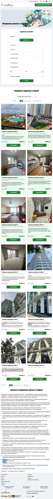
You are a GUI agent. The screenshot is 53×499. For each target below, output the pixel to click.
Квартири (30, 474)
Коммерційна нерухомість (33, 479)
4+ (42, 58)
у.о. (42, 71)
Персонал (3, 483)
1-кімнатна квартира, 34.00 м (10, 177)
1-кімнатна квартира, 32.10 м (36, 225)
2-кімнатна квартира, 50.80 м (10, 225)
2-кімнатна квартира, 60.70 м (10, 272)
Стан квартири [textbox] (13, 62)
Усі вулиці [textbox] (12, 49)
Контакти (3, 484)
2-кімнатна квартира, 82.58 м (36, 319)
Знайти (26, 80)
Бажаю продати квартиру (43, 4)
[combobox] (26, 45)
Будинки (29, 478)
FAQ (2, 478)
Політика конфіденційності (32, 493)
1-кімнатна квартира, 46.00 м (36, 272)
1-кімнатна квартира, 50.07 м (36, 365)
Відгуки (2, 479)
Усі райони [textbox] (12, 45)
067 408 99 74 (9, 487)
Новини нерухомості (5, 481)
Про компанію (4, 474)
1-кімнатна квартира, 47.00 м (10, 319)
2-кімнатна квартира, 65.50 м (36, 131)
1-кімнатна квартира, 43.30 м (10, 365)
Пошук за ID (26, 40)
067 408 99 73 (26, 487)
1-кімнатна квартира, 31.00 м (10, 131)
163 (35, 100)
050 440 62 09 (34, 1)
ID (28, 181)
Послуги (3, 476)
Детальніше (13, 145)
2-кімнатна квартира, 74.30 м (36, 177)
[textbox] (26, 76)
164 (38, 100)
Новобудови (30, 476)
